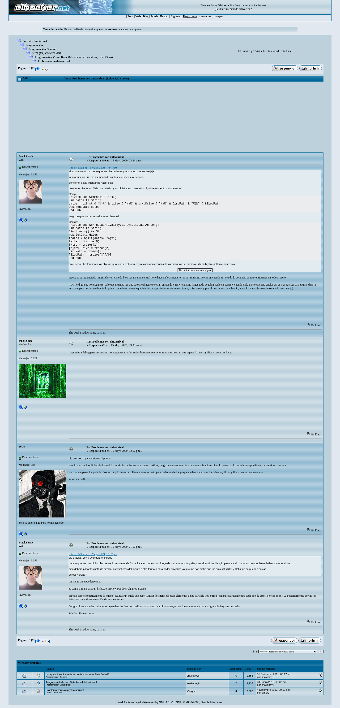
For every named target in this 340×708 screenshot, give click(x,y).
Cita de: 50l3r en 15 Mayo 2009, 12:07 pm (93, 554)
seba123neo (105, 57)
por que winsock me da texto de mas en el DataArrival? (77, 674)
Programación (34, 45)
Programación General (42, 49)
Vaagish (191, 691)
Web (138, 16)
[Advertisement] (170, 117)
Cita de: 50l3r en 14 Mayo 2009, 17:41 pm (93, 167)
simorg (265, 692)
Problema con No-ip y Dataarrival (65, 690)
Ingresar (246, 5)
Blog (145, 16)
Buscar (164, 16)
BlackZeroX (26, 156)
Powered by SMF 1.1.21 (158, 702)
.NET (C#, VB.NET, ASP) (47, 53)
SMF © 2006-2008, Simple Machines (199, 702)
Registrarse (190, 16)
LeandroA (91, 57)
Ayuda (154, 16)
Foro (130, 16)
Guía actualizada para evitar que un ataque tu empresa (102, 29)
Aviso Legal (134, 702)
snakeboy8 (193, 675)
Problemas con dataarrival (54, 61)
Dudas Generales (54, 692)
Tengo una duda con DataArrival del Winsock (72, 682)
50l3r (22, 446)
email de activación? (240, 9)
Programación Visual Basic (51, 57)
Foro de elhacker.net (34, 41)
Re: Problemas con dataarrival (104, 157)
